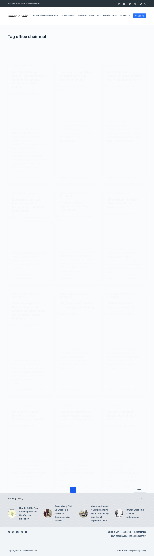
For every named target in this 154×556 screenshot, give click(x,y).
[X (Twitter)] (124, 4)
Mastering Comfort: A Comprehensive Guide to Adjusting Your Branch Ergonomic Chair (100, 513)
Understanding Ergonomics (45, 16)
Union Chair (113, 532)
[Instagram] (130, 4)
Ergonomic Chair (86, 16)
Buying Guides (68, 16)
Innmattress (140, 532)
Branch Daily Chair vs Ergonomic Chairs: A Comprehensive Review (64, 513)
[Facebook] (119, 4)
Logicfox (127, 532)
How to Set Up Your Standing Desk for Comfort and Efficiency (28, 513)
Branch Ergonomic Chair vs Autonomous (135, 513)
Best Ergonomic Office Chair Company (24, 3)
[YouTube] (141, 4)
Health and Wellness (107, 16)
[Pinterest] (135, 4)
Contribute (139, 16)
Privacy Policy (139, 550)
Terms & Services (124, 550)
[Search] (145, 4)
